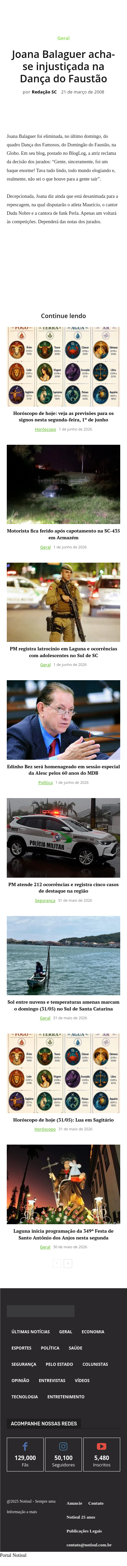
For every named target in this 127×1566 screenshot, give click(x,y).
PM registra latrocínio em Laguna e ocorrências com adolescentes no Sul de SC (63, 652)
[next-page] (68, 1263)
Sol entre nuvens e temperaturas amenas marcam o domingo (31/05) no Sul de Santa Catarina (63, 1005)
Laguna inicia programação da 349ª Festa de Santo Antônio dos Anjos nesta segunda (63, 1234)
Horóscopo (45, 429)
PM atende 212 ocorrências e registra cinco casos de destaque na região (63, 887)
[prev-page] (57, 1263)
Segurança (45, 900)
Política (45, 783)
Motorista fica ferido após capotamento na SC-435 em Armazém (63, 534)
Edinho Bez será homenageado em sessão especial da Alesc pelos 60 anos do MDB (63, 769)
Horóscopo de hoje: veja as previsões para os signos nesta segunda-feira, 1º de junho (63, 416)
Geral (63, 39)
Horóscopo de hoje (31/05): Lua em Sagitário (63, 1119)
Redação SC (44, 92)
